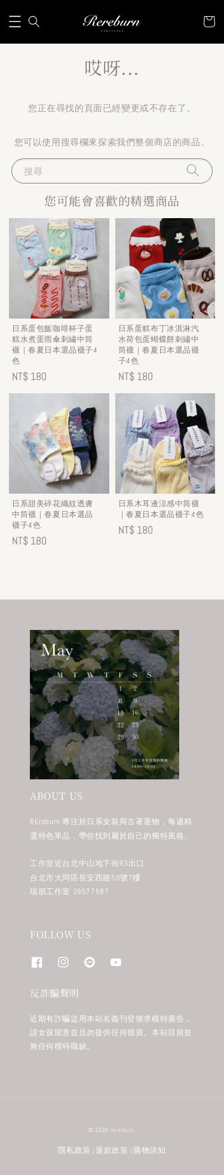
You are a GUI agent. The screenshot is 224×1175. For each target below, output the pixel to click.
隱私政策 (74, 1150)
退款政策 (112, 1150)
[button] (15, 21)
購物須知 (149, 1150)
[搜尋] (193, 170)
